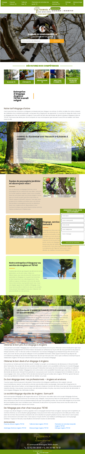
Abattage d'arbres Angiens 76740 (15, 428)
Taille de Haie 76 (24, 3)
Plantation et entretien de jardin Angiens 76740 (65, 425)
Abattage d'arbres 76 (56, 3)
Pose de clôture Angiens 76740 (14, 424)
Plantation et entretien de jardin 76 (40, 3)
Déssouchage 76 (77, 3)
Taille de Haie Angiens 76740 (38, 424)
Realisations (55, 8)
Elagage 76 (4, 3)
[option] (11, 77)
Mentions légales (47, 451)
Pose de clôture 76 (13, 3)
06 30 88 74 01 (52, 447)
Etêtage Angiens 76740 (62, 428)
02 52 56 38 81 (32, 447)
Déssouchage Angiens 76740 (38, 428)
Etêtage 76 (68, 3)
